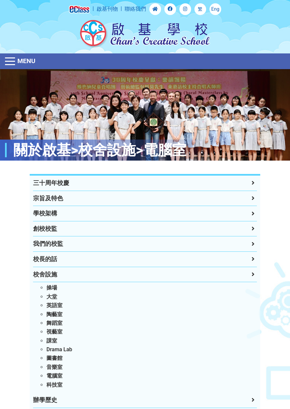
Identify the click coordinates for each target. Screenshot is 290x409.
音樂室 (52, 367)
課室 (49, 341)
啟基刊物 (107, 9)
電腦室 (52, 376)
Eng (215, 9)
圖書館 (52, 358)
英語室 (52, 305)
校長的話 (43, 259)
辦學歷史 (43, 400)
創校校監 (43, 228)
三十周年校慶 (49, 183)
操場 (49, 287)
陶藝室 (52, 314)
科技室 (52, 385)
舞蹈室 (52, 323)
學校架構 (43, 213)
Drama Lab (57, 349)
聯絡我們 (135, 9)
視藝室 (52, 332)
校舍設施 (43, 274)
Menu (26, 61)
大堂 (49, 296)
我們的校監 (46, 243)
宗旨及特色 (46, 198)
